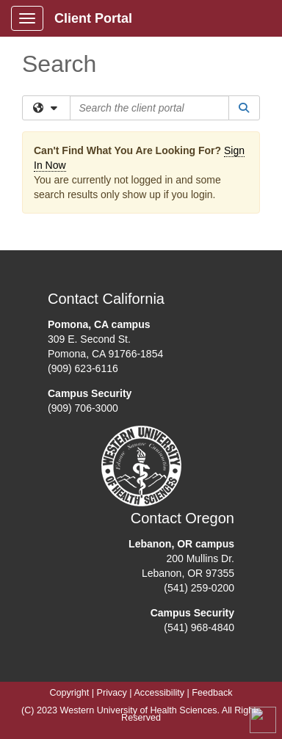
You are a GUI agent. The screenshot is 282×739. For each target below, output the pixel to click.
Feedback (212, 693)
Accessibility (159, 693)
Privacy (112, 693)
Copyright (69, 693)
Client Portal (93, 18)
